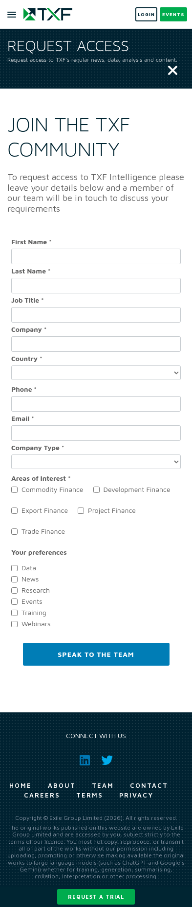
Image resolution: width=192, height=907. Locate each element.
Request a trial (96, 896)
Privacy (136, 795)
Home (20, 785)
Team (103, 785)
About (62, 785)
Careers (42, 795)
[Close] (172, 71)
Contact (149, 785)
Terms (89, 795)
